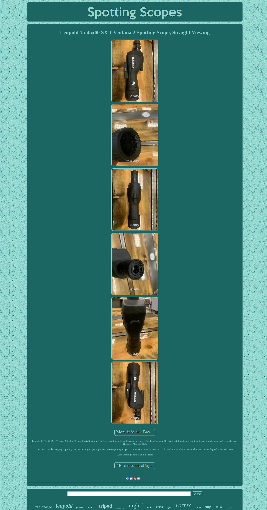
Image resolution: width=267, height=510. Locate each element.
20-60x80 (90, 507)
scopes (198, 507)
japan (230, 506)
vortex (183, 505)
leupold (64, 506)
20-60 (218, 507)
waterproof (120, 508)
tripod (105, 506)
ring (208, 507)
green (79, 507)
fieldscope (43, 507)
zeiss (159, 507)
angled (136, 505)
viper (169, 507)
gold (149, 507)
